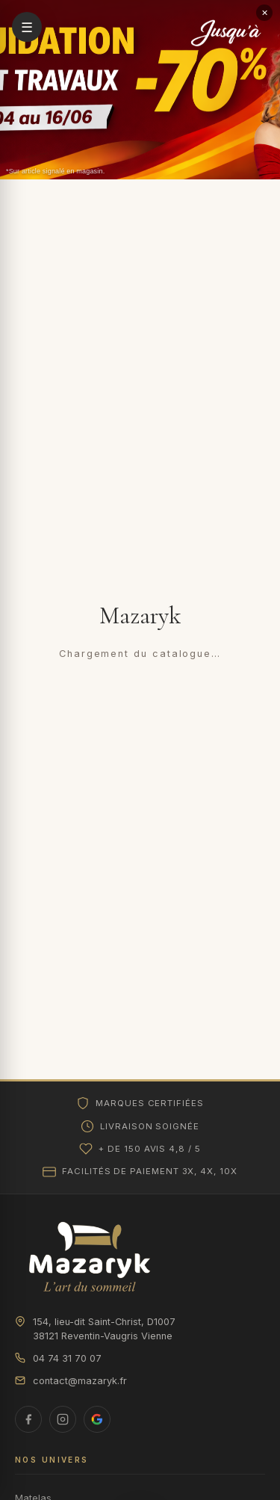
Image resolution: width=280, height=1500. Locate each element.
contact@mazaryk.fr (71, 1380)
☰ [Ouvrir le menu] (27, 27)
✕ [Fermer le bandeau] (264, 12)
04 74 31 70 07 (58, 1358)
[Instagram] (62, 1419)
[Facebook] (28, 1419)
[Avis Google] (97, 1419)
